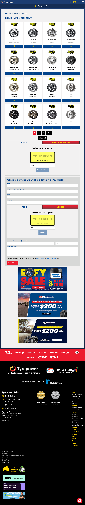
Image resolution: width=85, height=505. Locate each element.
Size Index (5, 453)
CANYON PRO (52, 40)
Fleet (73, 436)
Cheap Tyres (5, 462)
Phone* (16, 189)
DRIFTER (52, 94)
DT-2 (71, 121)
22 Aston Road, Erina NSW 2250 (12, 400)
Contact (74, 429)
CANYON (33, 40)
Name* (9, 183)
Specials (74, 427)
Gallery (74, 441)
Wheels (74, 405)
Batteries (74, 414)
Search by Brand (76, 399)
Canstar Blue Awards (8, 458)
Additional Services (77, 425)
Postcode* (9, 200)
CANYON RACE (52, 67)
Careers (74, 434)
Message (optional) (12, 246)
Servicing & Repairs (77, 418)
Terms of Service (51, 258)
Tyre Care (74, 401)
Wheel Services (76, 423)
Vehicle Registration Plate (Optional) (17, 241)
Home (8, 13)
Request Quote (12, 262)
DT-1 (71, 94)
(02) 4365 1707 (10, 405)
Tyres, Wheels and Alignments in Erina (13, 456)
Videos (74, 443)
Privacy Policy (40, 258)
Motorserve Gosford (7, 451)
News (74, 439)
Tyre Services (75, 421)
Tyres (73, 392)
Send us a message (11, 408)
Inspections (75, 416)
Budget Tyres (5, 460)
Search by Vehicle (77, 394)
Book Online (76, 432)
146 (14, 40)
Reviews (75, 445)
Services (74, 412)
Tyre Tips (74, 403)
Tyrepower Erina (42, 6)
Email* (8, 195)
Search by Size (76, 397)
